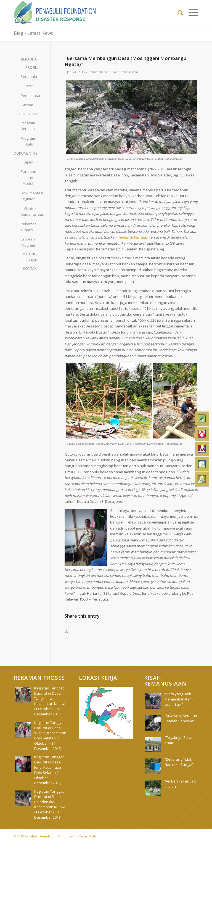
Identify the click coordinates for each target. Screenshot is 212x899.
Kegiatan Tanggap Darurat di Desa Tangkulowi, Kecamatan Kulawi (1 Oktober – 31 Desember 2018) (49, 701)
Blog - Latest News (33, 33)
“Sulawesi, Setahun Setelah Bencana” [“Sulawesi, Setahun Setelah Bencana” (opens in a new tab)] (181, 718)
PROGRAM (28, 113)
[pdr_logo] (55, 12)
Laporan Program (27, 242)
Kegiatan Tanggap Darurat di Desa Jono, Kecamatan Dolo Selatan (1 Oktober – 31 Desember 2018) (49, 769)
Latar (29, 85)
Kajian (28, 162)
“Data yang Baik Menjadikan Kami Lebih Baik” (179, 699)
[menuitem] (177, 12)
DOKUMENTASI (25, 153)
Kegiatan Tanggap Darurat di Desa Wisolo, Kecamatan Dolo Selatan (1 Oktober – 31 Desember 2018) (50, 735)
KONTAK (30, 268)
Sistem (27, 104)
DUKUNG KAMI (29, 257)
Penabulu (27, 76)
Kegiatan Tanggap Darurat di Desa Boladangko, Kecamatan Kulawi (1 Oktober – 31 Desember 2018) (49, 804)
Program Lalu (27, 141)
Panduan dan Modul (27, 177)
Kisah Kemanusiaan (106, 72)
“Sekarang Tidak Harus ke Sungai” (179, 762)
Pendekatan (27, 95)
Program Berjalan (27, 125)
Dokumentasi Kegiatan (27, 196)
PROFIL (31, 67)
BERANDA (29, 59)
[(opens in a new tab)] (153, 723)
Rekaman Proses (27, 226)
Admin (133, 72)
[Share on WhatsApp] (66, 631)
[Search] (177, 12)
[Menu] (190, 12)
